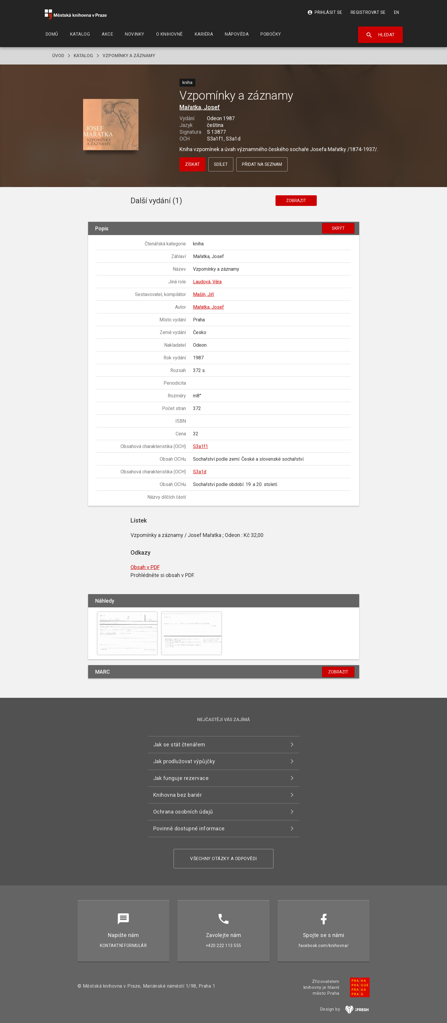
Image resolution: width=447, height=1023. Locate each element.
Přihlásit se (324, 12)
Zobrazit (296, 200)
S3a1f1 (200, 446)
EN (396, 12)
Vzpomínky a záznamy (129, 55)
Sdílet (221, 164)
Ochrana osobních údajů (183, 812)
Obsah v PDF (145, 567)
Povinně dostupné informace (189, 828)
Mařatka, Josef (199, 107)
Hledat (380, 35)
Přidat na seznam (262, 164)
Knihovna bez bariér (177, 795)
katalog (83, 55)
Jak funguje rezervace (181, 778)
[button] (110, 125)
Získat (192, 164)
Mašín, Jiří (203, 294)
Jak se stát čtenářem (179, 744)
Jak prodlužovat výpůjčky (184, 761)
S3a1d (199, 472)
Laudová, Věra (207, 282)
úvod (58, 55)
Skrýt (338, 228)
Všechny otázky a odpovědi (223, 858)
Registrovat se (368, 12)
